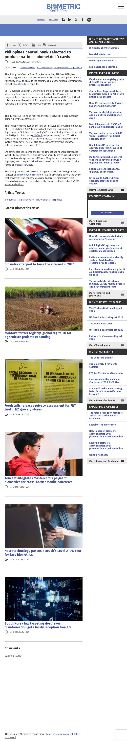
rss (63, 20)
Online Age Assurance (101, 60)
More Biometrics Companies (98, 222)
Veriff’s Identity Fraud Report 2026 (105, 310)
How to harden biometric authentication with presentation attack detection (106, 434)
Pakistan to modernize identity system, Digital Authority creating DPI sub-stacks (106, 260)
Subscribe (53, 20)
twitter (76, 20)
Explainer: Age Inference (102, 424)
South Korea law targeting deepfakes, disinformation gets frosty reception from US (38, 625)
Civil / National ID (44, 68)
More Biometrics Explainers (104, 461)
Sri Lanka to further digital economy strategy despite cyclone (104, 181)
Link (39, 45)
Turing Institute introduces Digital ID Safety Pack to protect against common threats (107, 284)
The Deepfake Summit (101, 357)
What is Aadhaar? (98, 454)
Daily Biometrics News (101, 190)
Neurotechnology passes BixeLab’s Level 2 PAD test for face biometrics (43, 553)
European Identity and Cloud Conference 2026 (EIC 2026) (104, 381)
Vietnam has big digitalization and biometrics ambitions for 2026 (105, 115)
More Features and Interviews (99, 294)
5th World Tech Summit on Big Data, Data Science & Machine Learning (105, 391)
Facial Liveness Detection (103, 67)
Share (14, 45)
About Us (41, 20)
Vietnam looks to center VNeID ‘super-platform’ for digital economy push (105, 136)
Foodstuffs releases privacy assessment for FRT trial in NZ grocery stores (40, 407)
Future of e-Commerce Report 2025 (105, 337)
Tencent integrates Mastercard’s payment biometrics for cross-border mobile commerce (39, 480)
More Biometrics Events (102, 400)
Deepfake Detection (100, 54)
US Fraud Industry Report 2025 (106, 317)
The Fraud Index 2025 (100, 323)
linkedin (70, 20)
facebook (83, 20)
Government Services (63, 68)
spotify (89, 20)
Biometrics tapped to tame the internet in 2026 (40, 264)
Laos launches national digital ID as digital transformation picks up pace (107, 272)
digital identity (26, 199)
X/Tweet (26, 45)
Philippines (56, 199)
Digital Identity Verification (104, 48)
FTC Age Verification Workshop (106, 373)
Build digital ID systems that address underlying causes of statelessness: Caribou (105, 148)
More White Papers (99, 345)
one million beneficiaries (26, 174)
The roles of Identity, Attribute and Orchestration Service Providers (106, 415)
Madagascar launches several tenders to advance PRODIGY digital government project (105, 160)
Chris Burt (36, 62)
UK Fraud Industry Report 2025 (106, 330)
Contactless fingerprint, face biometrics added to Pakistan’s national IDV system (106, 94)
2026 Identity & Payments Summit (103, 365)
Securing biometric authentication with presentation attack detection (106, 446)
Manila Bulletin (21, 84)
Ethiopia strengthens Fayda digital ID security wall (104, 170)
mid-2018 (37, 135)
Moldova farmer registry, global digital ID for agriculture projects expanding (38, 335)
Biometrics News (28, 68)
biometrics (10, 199)
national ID (42, 199)
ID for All (78, 68)
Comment (52, 45)
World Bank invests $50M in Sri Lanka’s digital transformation (106, 125)
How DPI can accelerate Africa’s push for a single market (106, 104)
